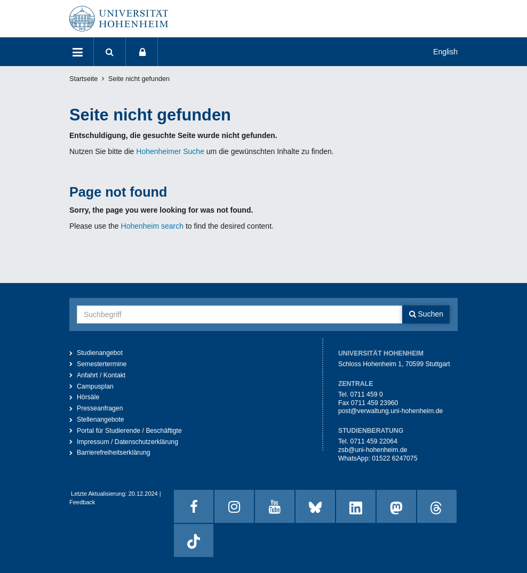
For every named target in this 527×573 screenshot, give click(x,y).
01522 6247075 (394, 458)
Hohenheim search (152, 226)
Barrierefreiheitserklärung (113, 452)
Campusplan (95, 386)
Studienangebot (100, 353)
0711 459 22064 (373, 441)
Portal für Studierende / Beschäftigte (129, 430)
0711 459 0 (366, 394)
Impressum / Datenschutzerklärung (127, 442)
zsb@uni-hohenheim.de (373, 450)
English (445, 51)
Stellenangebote (100, 419)
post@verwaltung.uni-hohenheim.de (390, 411)
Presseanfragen (100, 408)
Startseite (83, 79)
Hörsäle (88, 397)
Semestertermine (101, 364)
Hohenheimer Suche (170, 151)
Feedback (82, 502)
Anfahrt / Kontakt (101, 375)
